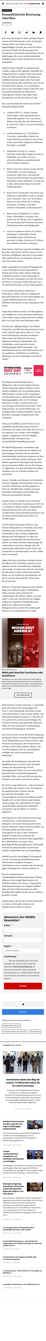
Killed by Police (21, 326)
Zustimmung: (10, 956)
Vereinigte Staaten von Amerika (14, 1031)
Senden (23, 986)
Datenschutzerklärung (22, 967)
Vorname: (8, 936)
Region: (7, 946)
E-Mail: (7, 926)
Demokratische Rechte (11, 1026)
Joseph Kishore (7, 23)
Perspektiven (35, 1031)
